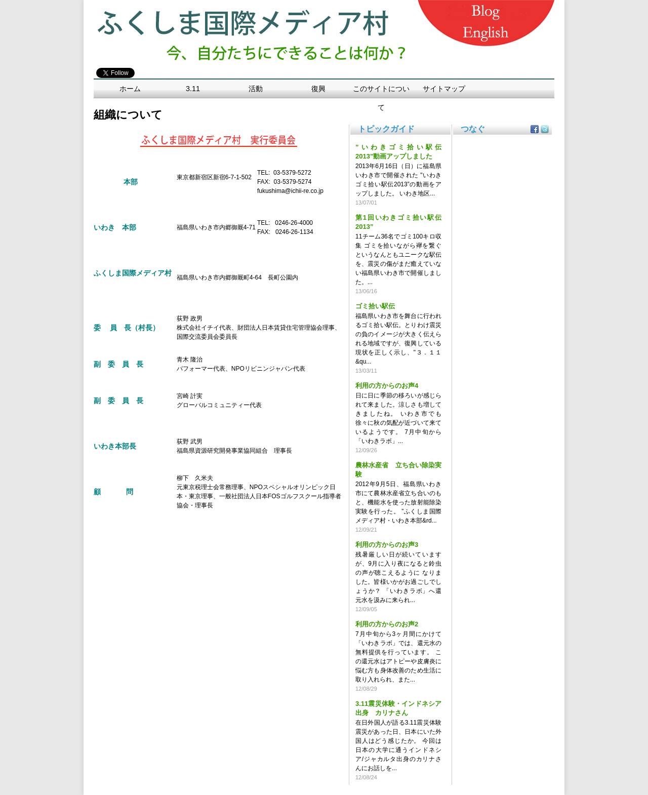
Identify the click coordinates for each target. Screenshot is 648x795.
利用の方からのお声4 (386, 385)
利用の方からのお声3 (386, 544)
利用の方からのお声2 (386, 624)
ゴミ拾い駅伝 (375, 306)
